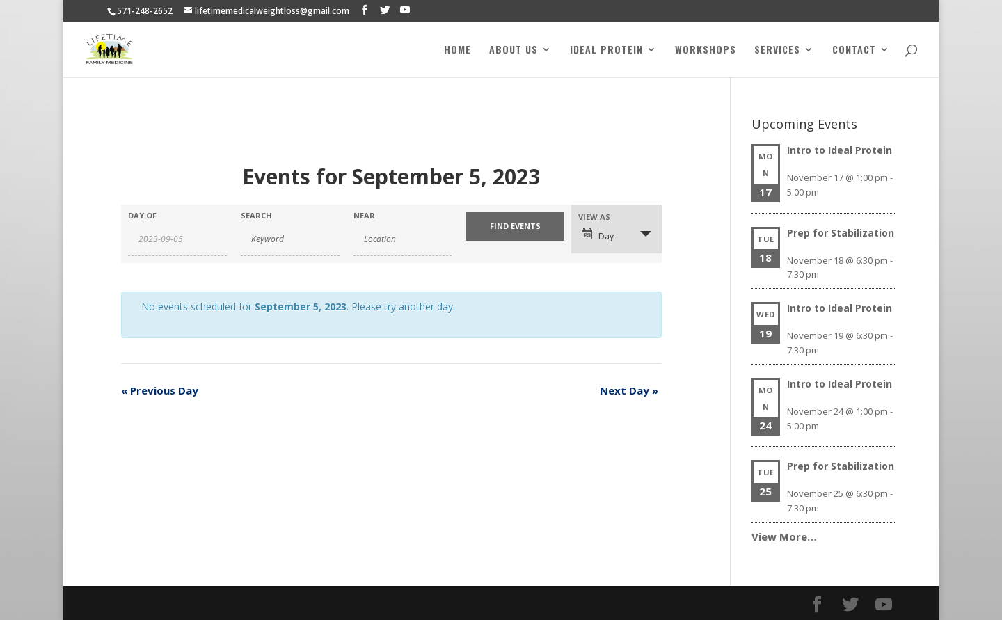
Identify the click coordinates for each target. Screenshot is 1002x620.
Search (256, 215)
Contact (854, 50)
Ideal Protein (606, 50)
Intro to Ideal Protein (839, 150)
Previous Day (159, 390)
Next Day (629, 390)
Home (457, 50)
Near (364, 215)
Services (777, 50)
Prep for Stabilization (840, 232)
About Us (513, 50)
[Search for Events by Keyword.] (290, 239)
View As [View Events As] (594, 217)
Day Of (142, 215)
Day (598, 235)
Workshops (705, 50)
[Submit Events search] (515, 226)
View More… (784, 536)
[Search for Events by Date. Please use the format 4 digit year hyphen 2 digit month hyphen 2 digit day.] (177, 239)
